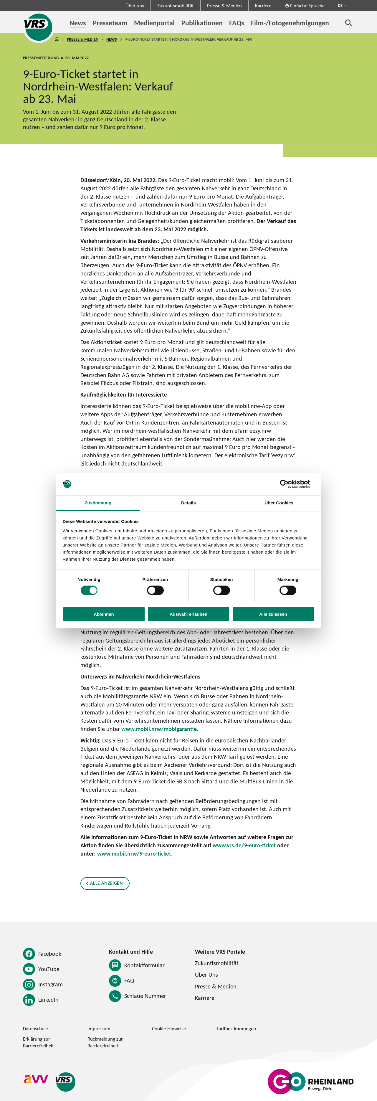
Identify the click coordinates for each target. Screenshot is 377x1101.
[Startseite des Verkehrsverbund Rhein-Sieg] (39, 27)
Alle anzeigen (106, 883)
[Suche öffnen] (349, 23)
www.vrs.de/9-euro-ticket (244, 845)
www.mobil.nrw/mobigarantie (159, 729)
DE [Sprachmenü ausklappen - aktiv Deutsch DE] (340, 5)
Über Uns (206, 974)
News (111, 39)
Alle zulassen (273, 613)
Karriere (263, 5)
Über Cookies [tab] (278, 502)
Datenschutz (35, 1028)
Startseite (56, 39)
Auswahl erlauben (188, 613)
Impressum (98, 1028)
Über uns (134, 5)
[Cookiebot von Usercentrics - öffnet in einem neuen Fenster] (289, 484)
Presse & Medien (224, 5)
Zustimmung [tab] (98, 502)
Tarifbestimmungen (236, 1028)
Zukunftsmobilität (175, 5)
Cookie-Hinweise (169, 1028)
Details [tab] (188, 502)
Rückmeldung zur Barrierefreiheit (105, 1042)
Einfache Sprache (305, 5)
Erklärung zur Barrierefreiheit (38, 1042)
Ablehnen (104, 613)
